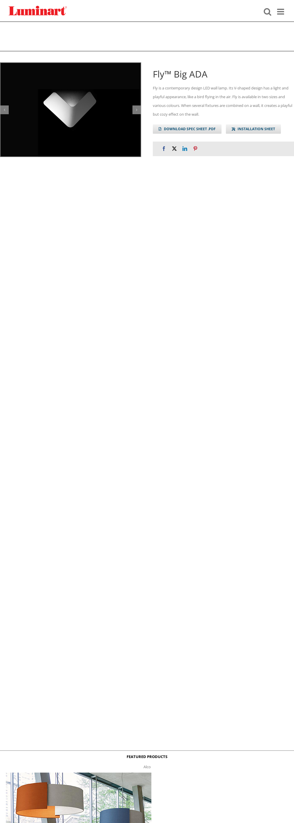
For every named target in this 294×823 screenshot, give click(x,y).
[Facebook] (164, 148)
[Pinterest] (195, 148)
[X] (174, 148)
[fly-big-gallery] (71, 109)
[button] (4, 109)
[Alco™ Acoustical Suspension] (78, 774)
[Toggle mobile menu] (281, 11)
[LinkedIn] (185, 148)
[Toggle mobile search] (267, 11)
